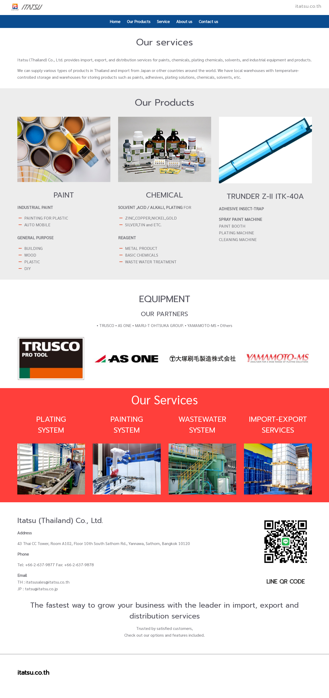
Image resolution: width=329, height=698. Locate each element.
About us (184, 21)
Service (163, 21)
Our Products (138, 21)
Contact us (208, 21)
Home (115, 21)
